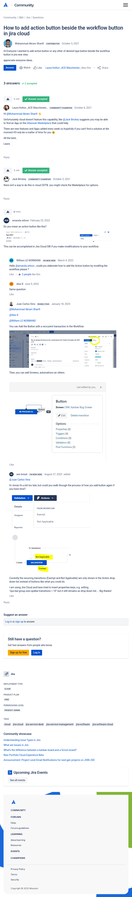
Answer (10, 67)
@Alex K (13, 315)
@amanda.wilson (25, 265)
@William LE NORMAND (22, 320)
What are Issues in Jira (16, 745)
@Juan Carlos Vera (19, 479)
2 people (26, 274)
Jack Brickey (19, 179)
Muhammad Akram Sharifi (29, 43)
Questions (38, 17)
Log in (8, 621)
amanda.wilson (20, 220)
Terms (14, 874)
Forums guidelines (20, 828)
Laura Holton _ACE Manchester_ (63, 67)
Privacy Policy (18, 869)
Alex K (19, 284)
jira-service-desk (35, 724)
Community (24, 4)
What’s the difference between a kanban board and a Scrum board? (40, 750)
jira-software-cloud (102, 724)
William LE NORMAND (28, 260)
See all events (17, 780)
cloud (7, 724)
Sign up (19, 621)
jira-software (83, 724)
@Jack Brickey (71, 119)
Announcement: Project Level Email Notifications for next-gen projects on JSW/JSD (49, 760)
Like (11, 274)
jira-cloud (18, 724)
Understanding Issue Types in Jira (22, 740)
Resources (16, 845)
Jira (28, 17)
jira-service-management (59, 724)
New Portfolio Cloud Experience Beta (24, 755)
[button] (57, 236)
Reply (7, 157)
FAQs (13, 823)
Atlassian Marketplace (39, 123)
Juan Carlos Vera (25, 304)
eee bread (21, 474)
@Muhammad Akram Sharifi (22, 113)
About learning (18, 840)
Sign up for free (18, 652)
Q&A (21, 17)
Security (15, 879)
